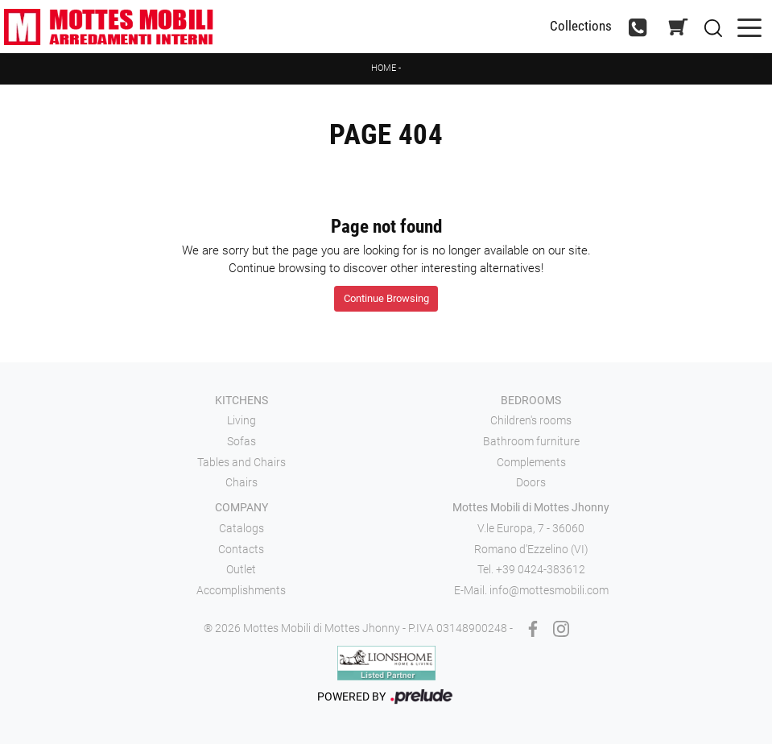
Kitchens (241, 400)
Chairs (241, 482)
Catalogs (241, 528)
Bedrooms (531, 400)
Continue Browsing (386, 298)
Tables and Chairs (241, 462)
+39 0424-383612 (540, 569)
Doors (531, 482)
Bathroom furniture (531, 441)
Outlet (241, 569)
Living (241, 420)
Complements (531, 462)
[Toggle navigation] (749, 26)
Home (383, 68)
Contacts (241, 549)
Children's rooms (531, 420)
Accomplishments (241, 590)
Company (241, 507)
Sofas (241, 441)
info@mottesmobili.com (549, 590)
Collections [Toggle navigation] (581, 26)
